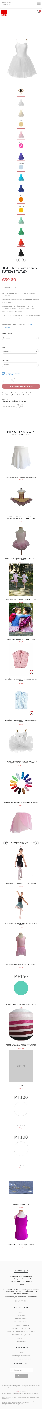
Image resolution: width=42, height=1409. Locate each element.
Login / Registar (7, 2)
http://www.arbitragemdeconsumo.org (12, 1403)
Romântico (27, 395)
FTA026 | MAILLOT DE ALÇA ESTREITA (21, 1244)
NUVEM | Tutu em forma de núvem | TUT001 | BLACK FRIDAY (21, 558)
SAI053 (21, 1085)
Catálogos (21, 1315)
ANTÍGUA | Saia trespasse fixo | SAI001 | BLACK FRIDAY (21, 843)
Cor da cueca (7, 333)
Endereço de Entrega (21, 1355)
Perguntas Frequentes (21, 1335)
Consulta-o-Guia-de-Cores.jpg (14, 401)
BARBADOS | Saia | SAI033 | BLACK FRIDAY (21, 477)
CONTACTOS (21, 1338)
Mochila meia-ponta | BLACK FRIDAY (21, 639)
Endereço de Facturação (21, 1359)
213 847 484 (17, 1401)
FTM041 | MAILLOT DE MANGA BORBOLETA (21, 1004)
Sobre (21, 1312)
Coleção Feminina (18, 393)
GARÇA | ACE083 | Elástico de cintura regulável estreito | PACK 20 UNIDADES (21, 1045)
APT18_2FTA (21, 1125)
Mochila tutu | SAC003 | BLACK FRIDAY (21, 599)
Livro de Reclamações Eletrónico (21, 1331)
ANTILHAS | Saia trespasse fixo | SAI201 (21, 964)
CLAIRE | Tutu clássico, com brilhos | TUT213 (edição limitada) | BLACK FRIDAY (21, 762)
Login (21, 1352)
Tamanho (5, 360)
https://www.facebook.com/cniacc (11, 1404)
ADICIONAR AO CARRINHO (21, 386)
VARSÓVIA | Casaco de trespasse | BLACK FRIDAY (21, 721)
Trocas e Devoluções (21, 1328)
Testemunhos (21, 1341)
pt (6, 4)
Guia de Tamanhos (21, 1322)
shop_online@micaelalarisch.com (23, 1296)
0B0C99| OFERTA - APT (21, 1205)
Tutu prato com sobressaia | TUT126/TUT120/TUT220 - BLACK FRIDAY (21, 517)
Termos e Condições (21, 1325)
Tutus (14, 395)
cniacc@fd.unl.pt (21, 1402)
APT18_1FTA (21, 1165)
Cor (3, 347)
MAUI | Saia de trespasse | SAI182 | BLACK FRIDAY (21, 924)
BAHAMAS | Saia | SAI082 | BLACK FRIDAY (21, 883)
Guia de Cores (21, 1318)
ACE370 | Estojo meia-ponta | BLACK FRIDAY (21, 802)
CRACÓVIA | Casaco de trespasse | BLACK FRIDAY (21, 679)
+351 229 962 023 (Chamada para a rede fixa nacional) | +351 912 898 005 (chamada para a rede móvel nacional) (21, 1291)
